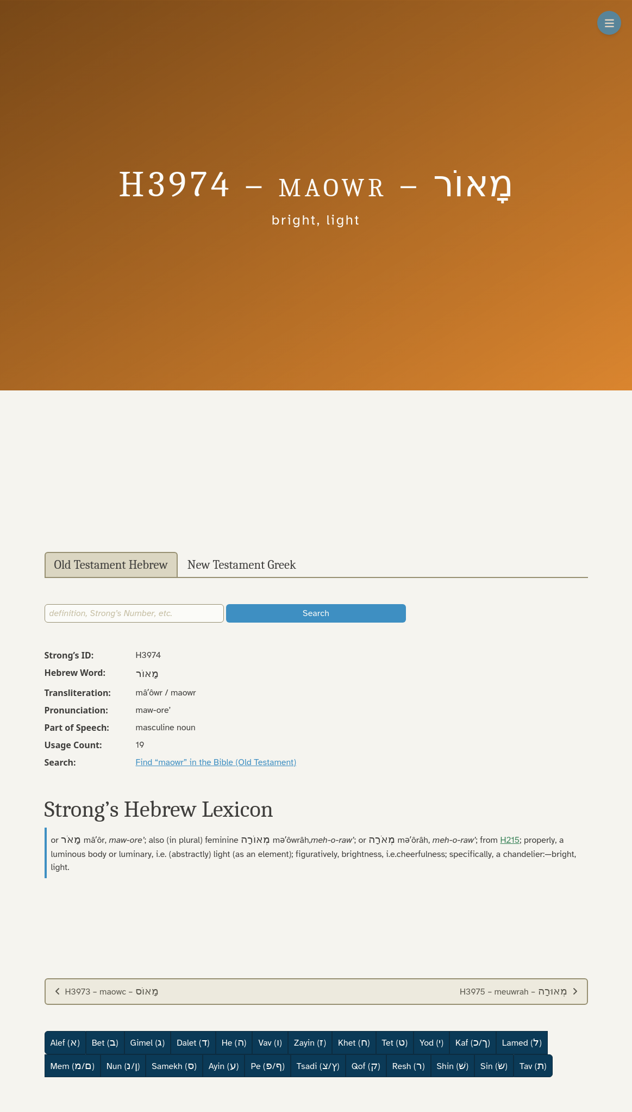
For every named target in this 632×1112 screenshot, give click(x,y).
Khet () (354, 1042)
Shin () (453, 1066)
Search (316, 613)
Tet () (395, 1042)
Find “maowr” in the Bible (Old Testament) (216, 762)
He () (234, 1042)
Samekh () (174, 1066)
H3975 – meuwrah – (519, 991)
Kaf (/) (472, 1042)
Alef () (65, 1042)
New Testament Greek (241, 565)
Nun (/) (123, 1066)
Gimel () (147, 1042)
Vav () (269, 1042)
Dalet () (193, 1042)
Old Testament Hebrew (111, 565)
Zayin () (310, 1042)
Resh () (408, 1066)
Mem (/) (73, 1066)
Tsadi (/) (318, 1066)
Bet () (105, 1042)
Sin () (494, 1066)
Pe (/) (267, 1066)
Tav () (533, 1066)
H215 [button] (510, 840)
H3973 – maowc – (106, 991)
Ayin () (224, 1066)
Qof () (366, 1066)
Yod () (431, 1042)
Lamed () (522, 1042)
